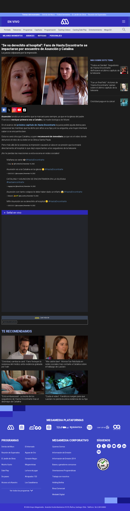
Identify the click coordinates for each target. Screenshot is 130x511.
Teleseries (17, 30)
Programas (27, 30)
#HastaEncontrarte (35, 159)
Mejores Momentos (13, 36)
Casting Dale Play (80, 30)
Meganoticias (30, 465)
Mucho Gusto (7, 465)
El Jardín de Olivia (79, 15)
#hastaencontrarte (15, 182)
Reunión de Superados (97, 15)
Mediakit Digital (58, 494)
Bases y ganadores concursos (64, 465)
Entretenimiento (95, 30)
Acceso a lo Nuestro (9, 482)
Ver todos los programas (21, 491)
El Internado (30, 447)
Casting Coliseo (64, 30)
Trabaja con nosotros (60, 477)
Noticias (42, 36)
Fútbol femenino (63, 15)
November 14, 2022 (29, 164)
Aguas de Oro (30, 453)
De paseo (5, 477)
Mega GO (108, 30)
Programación (50, 30)
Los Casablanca (31, 482)
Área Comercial (58, 488)
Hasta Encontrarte (9, 322)
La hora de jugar (31, 471)
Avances (30, 36)
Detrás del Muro (48, 15)
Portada (7, 30)
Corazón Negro (31, 459)
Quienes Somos (58, 447)
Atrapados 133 (31, 477)
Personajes (56, 36)
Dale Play (5, 471)
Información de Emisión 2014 (64, 459)
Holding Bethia (58, 482)
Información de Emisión (61, 453)
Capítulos (38, 30)
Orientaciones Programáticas (64, 471)
